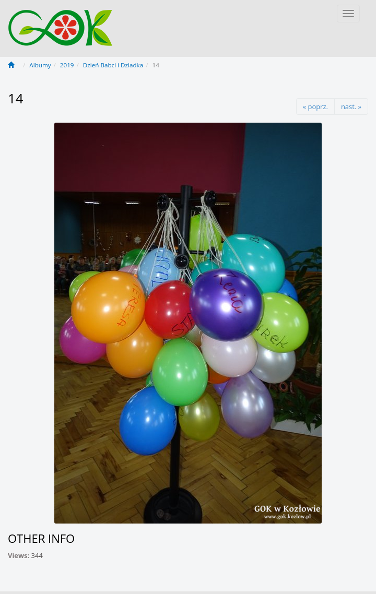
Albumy (40, 65)
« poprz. (315, 106)
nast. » (351, 106)
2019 (67, 65)
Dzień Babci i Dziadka (113, 65)
